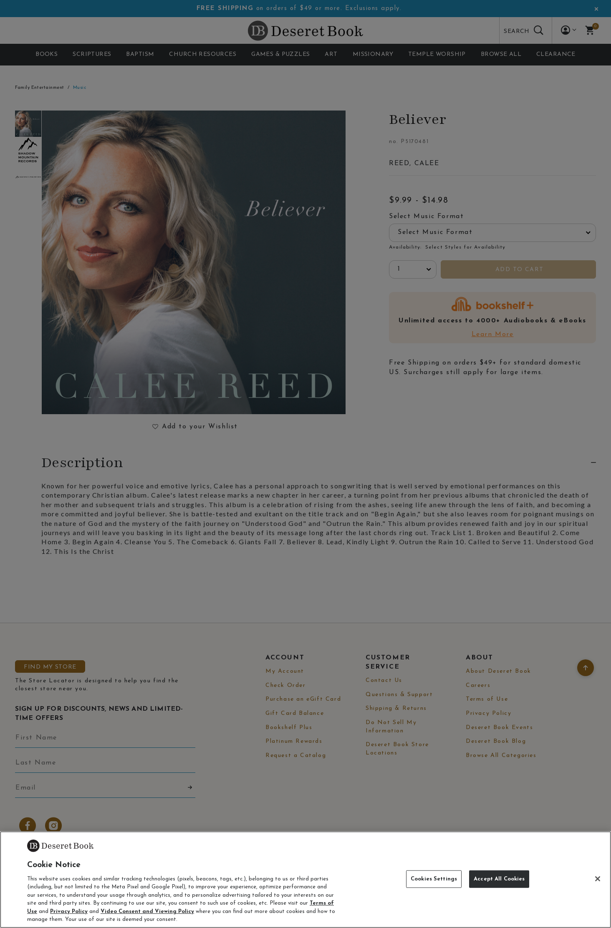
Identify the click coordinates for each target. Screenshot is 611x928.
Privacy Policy (69, 911)
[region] (305, 879)
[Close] (597, 879)
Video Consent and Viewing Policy (147, 911)
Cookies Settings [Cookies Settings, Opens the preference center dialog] (434, 879)
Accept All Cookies (499, 879)
